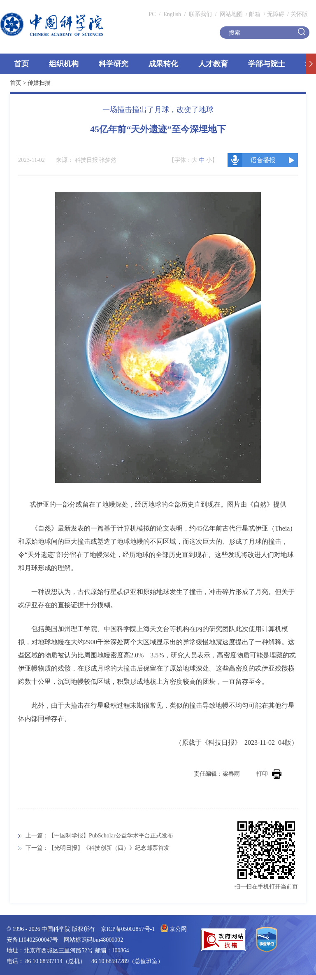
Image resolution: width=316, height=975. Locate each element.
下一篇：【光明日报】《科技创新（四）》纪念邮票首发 (98, 848)
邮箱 (254, 14)
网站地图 (230, 14)
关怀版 (299, 14)
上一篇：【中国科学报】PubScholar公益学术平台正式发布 (99, 835)
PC (152, 14)
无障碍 (275, 14)
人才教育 (213, 64)
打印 (268, 774)
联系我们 (200, 14)
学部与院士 (266, 64)
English (172, 14)
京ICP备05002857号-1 (128, 929)
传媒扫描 (39, 83)
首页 (21, 64)
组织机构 (64, 64)
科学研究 (113, 64)
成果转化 (163, 64)
